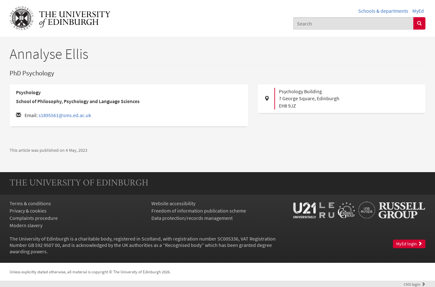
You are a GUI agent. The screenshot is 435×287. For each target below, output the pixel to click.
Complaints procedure (34, 218)
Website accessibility (173, 203)
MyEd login (409, 244)
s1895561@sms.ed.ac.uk (65, 115)
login (414, 284)
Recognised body (183, 245)
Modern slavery (26, 225)
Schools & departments (383, 11)
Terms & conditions (30, 203)
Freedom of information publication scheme (198, 210)
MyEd (418, 11)
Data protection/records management (192, 218)
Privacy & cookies (28, 210)
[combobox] (353, 23)
